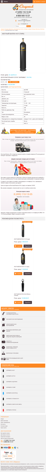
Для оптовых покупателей (7, 438)
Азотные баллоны (14, 87)
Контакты (3, 424)
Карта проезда (4, 420)
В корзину (15, 82)
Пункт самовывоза (5, 422)
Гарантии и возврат (5, 436)
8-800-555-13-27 (23, 16)
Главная (2, 29)
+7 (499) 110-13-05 (23, 12)
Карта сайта (4, 427)
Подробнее (28, 246)
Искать (28, 26)
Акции (2, 418)
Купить (19, 246)
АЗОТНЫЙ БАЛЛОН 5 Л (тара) (21, 266)
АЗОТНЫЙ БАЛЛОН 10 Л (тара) (22, 239)
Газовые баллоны (36, 29)
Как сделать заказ (5, 433)
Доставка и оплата (5, 434)
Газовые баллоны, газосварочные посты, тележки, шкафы (18, 29)
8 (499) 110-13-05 (23, 194)
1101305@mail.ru (24, 23)
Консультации (4, 426)
